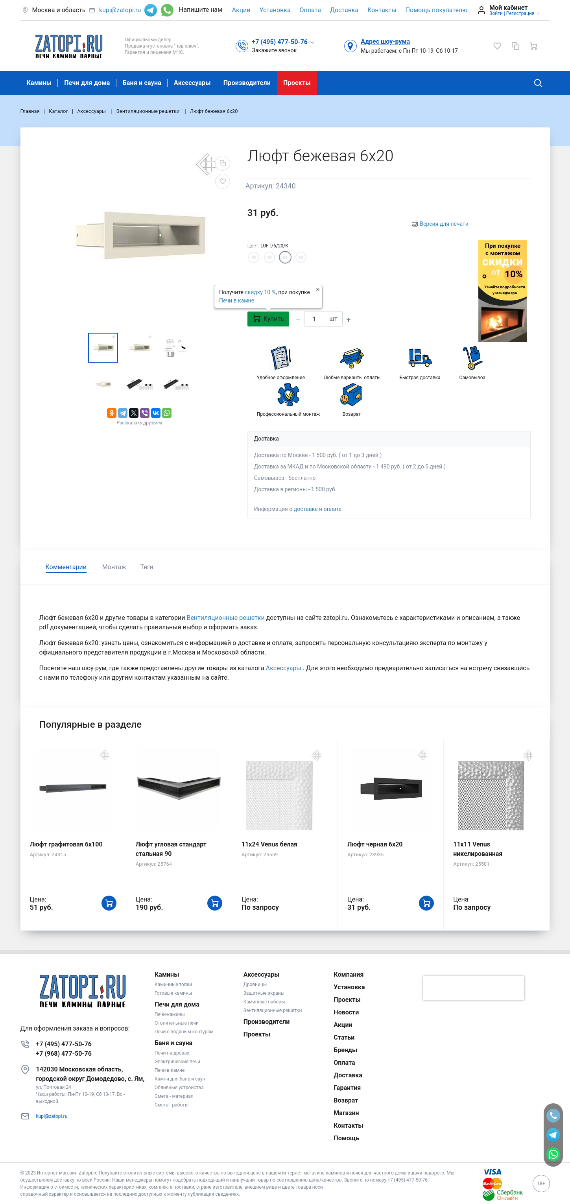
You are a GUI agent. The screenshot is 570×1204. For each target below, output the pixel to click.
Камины (39, 83)
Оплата (310, 10)
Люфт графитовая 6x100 (66, 844)
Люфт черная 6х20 (374, 844)
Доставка (344, 10)
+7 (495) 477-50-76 (64, 1044)
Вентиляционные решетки (226, 617)
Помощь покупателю (437, 10)
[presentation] (473, 988)
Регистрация (520, 13)
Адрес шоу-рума (385, 41)
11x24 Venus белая (269, 844)
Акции (241, 10)
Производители (247, 83)
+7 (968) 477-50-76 (64, 1053)
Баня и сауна (142, 83)
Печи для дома (87, 83)
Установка (275, 10)
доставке (306, 509)
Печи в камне (236, 300)
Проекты (297, 83)
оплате (332, 509)
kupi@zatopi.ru (120, 10)
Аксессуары (192, 83)
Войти (496, 13)
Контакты (381, 10)
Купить (268, 318)
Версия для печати (444, 224)
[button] (283, 41)
